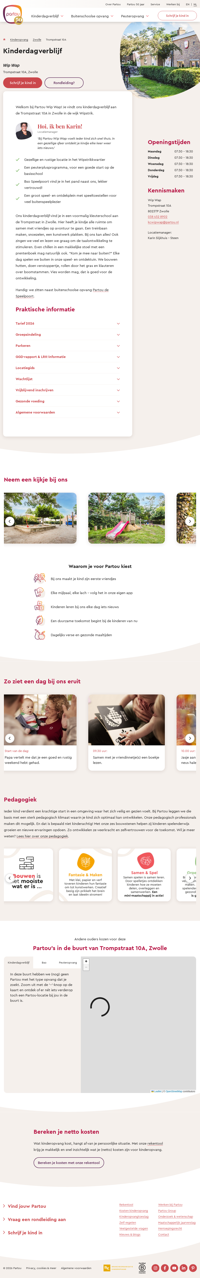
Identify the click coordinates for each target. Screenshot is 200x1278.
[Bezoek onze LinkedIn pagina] (184, 1268)
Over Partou (113, 4)
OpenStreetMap (174, 1091)
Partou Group (167, 1210)
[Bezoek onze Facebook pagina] (165, 1268)
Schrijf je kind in (23, 83)
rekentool (155, 1143)
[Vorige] (9, 521)
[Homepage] (4, 38)
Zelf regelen (127, 1222)
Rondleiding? (64, 83)
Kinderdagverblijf (45, 16)
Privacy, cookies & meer (41, 1268)
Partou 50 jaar (135, 4)
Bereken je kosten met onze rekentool (69, 1162)
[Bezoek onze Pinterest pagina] (193, 1268)
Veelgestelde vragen (133, 1228)
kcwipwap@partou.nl (163, 222)
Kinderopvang (19, 39)
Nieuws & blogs (129, 1234)
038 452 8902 (157, 217)
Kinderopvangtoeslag (134, 1216)
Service (155, 4)
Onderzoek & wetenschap (175, 1216)
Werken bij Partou (170, 1204)
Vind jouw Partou (27, 1206)
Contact (163, 1234)
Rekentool (126, 1204)
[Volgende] (190, 521)
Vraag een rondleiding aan (37, 1219)
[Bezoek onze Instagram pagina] (155, 1268)
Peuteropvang (132, 16)
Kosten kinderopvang (133, 1210)
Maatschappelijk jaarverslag (177, 1222)
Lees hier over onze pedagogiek (42, 836)
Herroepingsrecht (170, 1228)
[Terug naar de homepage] (11, 13)
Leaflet (156, 1091)
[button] (86, 962)
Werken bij (173, 4)
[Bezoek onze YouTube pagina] (174, 1268)
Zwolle (37, 39)
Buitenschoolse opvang (90, 16)
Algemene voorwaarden (76, 1268)
